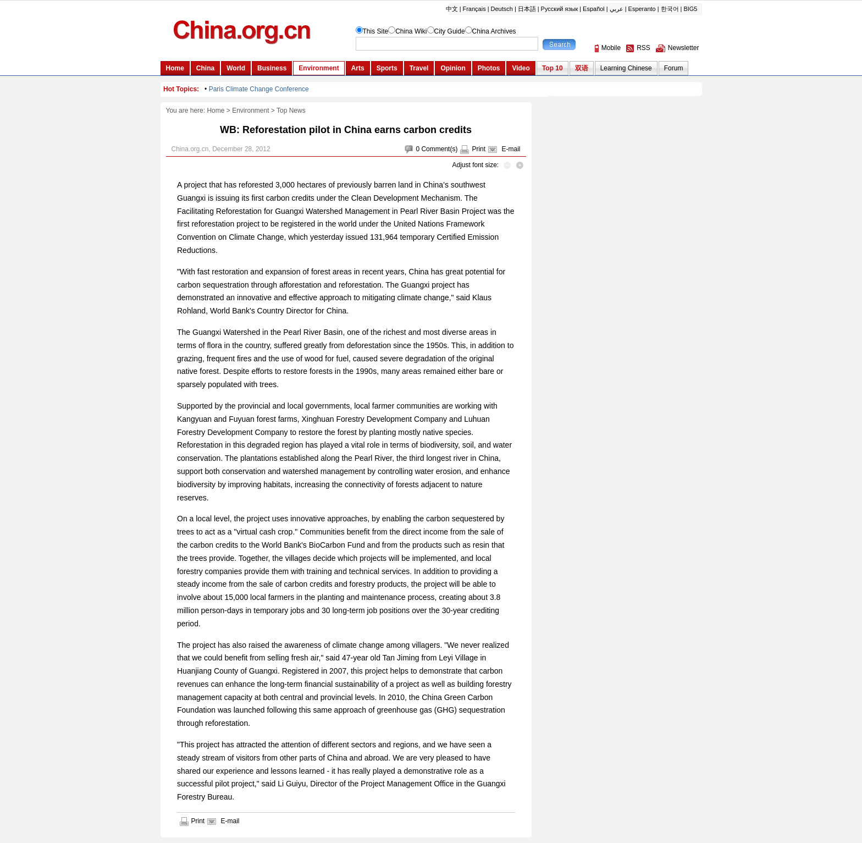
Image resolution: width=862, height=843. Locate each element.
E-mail (510, 149)
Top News (291, 110)
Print (478, 149)
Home (215, 110)
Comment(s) (439, 149)
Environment (250, 110)
